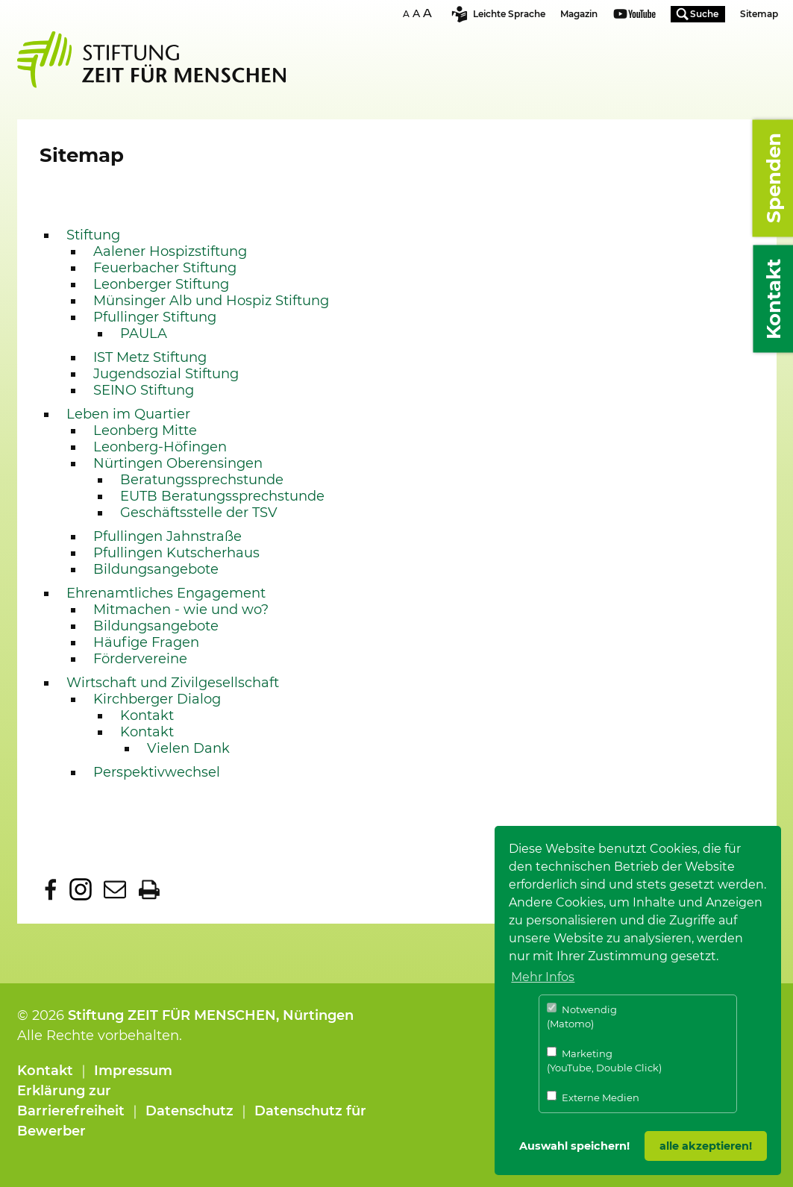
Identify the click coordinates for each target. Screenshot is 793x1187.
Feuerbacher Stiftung (164, 268)
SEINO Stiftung (143, 390)
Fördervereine (140, 659)
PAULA (143, 333)
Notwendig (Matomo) (582, 1016)
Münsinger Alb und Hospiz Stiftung (211, 300)
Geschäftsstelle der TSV (199, 512)
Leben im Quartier (128, 414)
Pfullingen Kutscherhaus (176, 553)
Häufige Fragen (146, 642)
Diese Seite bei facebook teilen (51, 889)
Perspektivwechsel (156, 772)
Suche (704, 13)
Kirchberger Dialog (157, 699)
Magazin (579, 13)
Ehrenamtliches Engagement (166, 593)
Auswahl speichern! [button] (574, 1146)
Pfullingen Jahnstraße (167, 536)
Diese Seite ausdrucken (149, 889)
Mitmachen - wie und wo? (181, 609)
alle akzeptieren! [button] (705, 1146)
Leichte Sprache (509, 13)
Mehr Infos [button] (542, 977)
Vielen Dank (188, 748)
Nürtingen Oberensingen (178, 463)
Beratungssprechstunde (201, 480)
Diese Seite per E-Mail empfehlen (115, 889)
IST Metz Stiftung (150, 357)
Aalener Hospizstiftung (170, 251)
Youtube (634, 15)
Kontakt (147, 715)
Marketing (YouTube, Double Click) (604, 1060)
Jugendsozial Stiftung (166, 374)
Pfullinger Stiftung (154, 317)
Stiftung (93, 235)
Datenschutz (189, 1111)
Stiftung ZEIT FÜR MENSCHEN (172, 1015)
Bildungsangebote (156, 569)
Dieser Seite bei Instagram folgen (80, 889)
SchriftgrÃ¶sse (419, 13)
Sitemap (759, 13)
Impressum (133, 1070)
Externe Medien (593, 1097)
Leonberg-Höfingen (160, 447)
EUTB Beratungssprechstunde (222, 496)
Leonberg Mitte (145, 430)
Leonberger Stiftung (161, 284)
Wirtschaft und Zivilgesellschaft (172, 682)
